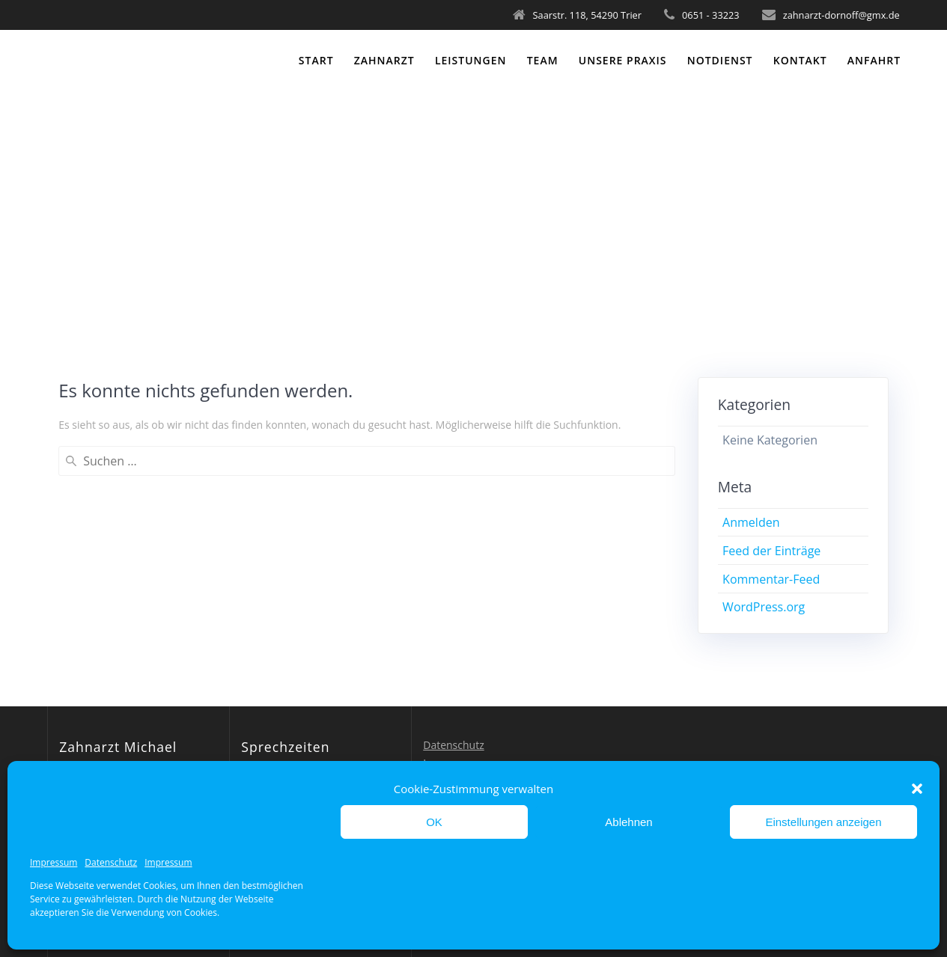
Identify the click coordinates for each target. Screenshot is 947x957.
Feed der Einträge (771, 550)
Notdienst (720, 60)
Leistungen (471, 60)
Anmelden (750, 522)
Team (542, 60)
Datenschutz (111, 862)
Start (316, 60)
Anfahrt (874, 60)
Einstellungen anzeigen (823, 822)
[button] (917, 788)
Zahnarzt (384, 60)
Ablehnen (628, 822)
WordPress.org (763, 607)
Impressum (53, 862)
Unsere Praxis (623, 60)
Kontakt (800, 60)
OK (434, 822)
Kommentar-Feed (771, 579)
